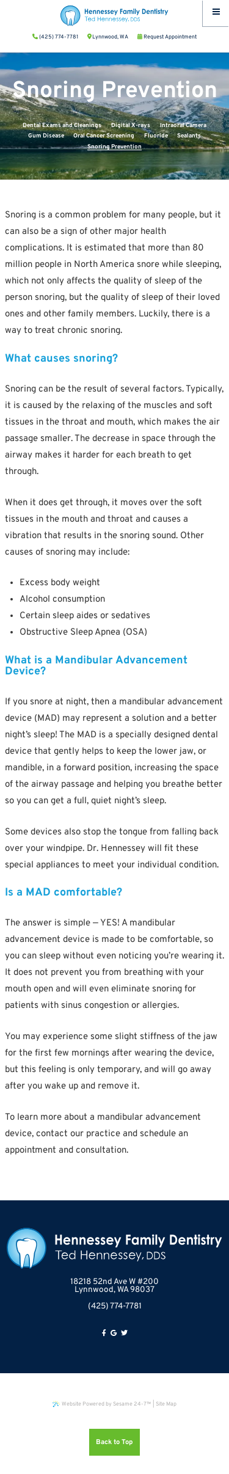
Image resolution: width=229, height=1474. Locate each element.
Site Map (166, 1404)
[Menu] (216, 13)
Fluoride (156, 136)
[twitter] (124, 1333)
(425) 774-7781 (115, 1306)
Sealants (189, 136)
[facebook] (104, 1333)
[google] (114, 1333)
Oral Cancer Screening (103, 136)
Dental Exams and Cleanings (62, 126)
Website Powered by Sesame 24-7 (102, 1404)
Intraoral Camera (183, 126)
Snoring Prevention (114, 147)
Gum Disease (46, 136)
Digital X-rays (130, 126)
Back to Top (114, 1442)
